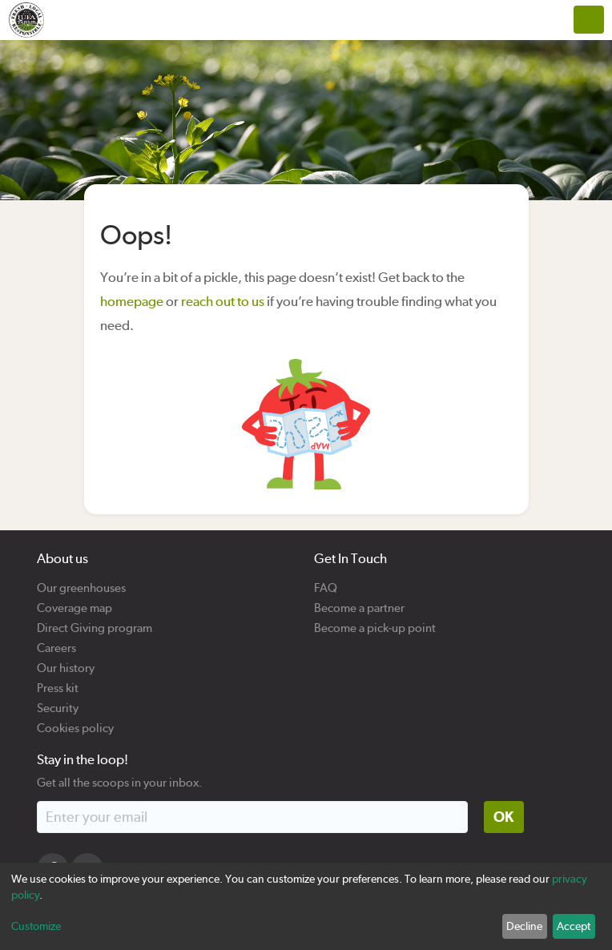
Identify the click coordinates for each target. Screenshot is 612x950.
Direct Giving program (94, 622)
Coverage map (74, 602)
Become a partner (359, 602)
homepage (131, 301)
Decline (524, 926)
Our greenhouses (81, 582)
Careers (56, 642)
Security (58, 702)
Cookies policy (75, 722)
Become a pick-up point (375, 622)
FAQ (325, 582)
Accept (573, 926)
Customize (36, 926)
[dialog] (306, 906)
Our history (66, 662)
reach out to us (222, 301)
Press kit (58, 682)
